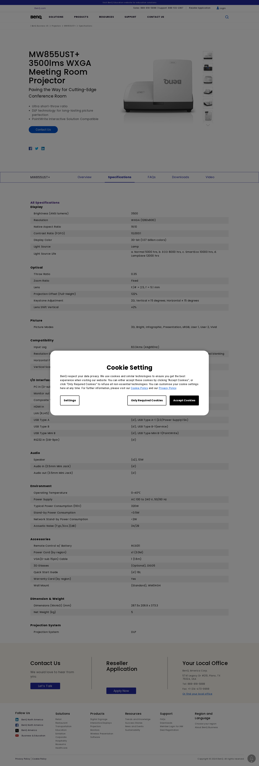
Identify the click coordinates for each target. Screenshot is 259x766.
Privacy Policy (167, 388)
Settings (70, 400)
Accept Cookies (184, 400)
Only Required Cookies (147, 400)
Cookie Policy (139, 388)
